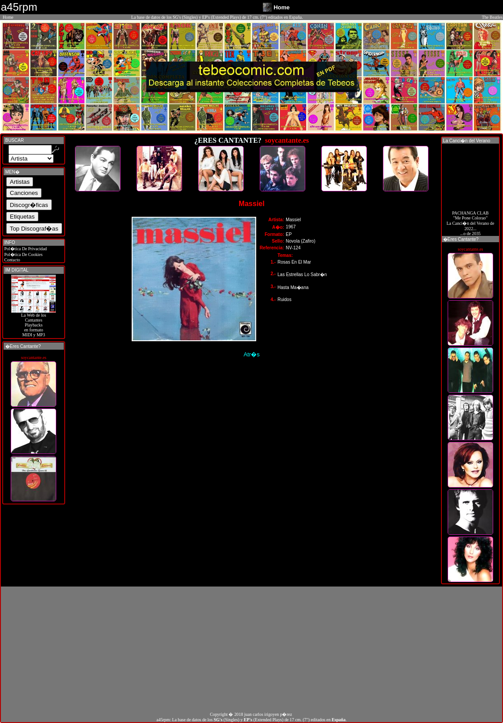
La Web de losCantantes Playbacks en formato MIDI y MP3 (33, 323)
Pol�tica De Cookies (22, 254)
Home (8, 17)
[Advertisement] (251, 649)
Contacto (11, 259)
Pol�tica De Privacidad (25, 248)
